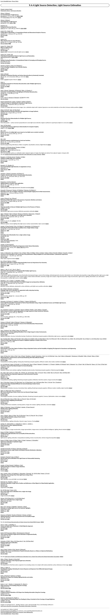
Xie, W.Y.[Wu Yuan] (5, 490)
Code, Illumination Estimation (8, 240)
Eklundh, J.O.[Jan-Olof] (14, 559)
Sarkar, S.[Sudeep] (16, 101)
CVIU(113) (3, 216)
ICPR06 (2, 208)
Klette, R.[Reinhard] (5, 575)
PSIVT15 (3, 451)
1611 (8, 444)
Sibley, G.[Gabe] (22, 440)
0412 (8, 178)
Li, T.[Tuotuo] (52, 364)
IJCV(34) (3, 42)
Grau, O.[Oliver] (15, 457)
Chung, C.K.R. (13, 490)
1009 (8, 537)
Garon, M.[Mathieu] (16, 407)
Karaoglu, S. (3, 280)
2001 (8, 297)
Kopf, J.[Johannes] (71, 364)
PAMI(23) (3, 104)
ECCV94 (2, 61)
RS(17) (2, 341)
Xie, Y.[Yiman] (22, 372)
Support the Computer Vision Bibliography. (22, 612)
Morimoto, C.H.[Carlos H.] (7, 301)
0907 (8, 218)
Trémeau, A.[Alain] (26, 515)
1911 (6, 436)
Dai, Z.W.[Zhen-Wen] (28, 541)
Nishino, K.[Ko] (11, 549)
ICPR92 (2, 587)
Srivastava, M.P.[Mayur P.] (17, 173)
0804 (8, 194)
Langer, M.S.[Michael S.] (16, 65)
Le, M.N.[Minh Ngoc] (20, 498)
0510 (6, 553)
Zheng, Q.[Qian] (12, 415)
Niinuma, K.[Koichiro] (23, 214)
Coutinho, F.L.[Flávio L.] (19, 301)
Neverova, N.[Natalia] (6, 515)
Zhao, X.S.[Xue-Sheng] (40, 338)
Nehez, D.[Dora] (49, 253)
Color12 (2, 517)
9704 (6, 35)
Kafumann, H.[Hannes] (13, 289)
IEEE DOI (3, 50)
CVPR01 (2, 562)
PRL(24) (2, 133)
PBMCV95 (3, 57)
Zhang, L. (3, 269)
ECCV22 (2, 410)
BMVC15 (3, 459)
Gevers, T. (12, 280)
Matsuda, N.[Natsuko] (13, 97)
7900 (14, 23)
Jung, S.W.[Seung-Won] (38, 382)
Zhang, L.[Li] (95, 364)
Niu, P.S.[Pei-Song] (21, 415)
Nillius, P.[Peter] (4, 559)
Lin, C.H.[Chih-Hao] (50, 356)
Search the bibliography (6, 612)
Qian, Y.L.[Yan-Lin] (21, 399)
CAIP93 (2, 578)
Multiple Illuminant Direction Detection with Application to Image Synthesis (23, 154)
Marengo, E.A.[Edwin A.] (30, 190)
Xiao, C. (18, 269)
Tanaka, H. (11, 584)
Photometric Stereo (5, 10)
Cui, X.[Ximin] (31, 338)
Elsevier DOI (3, 135)
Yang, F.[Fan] (24, 338)
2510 (6, 351)
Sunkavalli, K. (19, 424)
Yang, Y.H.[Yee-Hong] (15, 110)
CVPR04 (14, 221)
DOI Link (3, 35)
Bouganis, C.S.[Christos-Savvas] (8, 147)
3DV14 (2, 468)
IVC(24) (2, 184)
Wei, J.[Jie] (3, 130)
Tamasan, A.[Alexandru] (26, 322)
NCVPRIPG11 (4, 527)
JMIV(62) (3, 304)
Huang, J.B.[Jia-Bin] (15, 364)
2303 (8, 314)
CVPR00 (2, 120)
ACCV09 (2, 544)
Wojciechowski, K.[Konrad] (23, 533)
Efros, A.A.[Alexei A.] (19, 226)
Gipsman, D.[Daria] (5, 65)
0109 (6, 114)
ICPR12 (2, 509)
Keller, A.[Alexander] (66, 356)
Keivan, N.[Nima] (13, 440)
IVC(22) (2, 176)
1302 (8, 511)
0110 (6, 106)
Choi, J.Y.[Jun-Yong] (5, 382)
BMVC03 (3, 168)
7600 (21, 16)
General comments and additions (9, 611)
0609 (6, 209)
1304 (6, 502)
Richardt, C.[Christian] (43, 364)
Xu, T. (7, 584)
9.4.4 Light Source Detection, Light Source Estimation (55, 5)
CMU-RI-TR (3, 247)
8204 (25, 28)
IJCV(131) (3, 312)
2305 (8, 318)
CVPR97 (2, 49)
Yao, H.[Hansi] (86, 338)
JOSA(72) (3, 28)
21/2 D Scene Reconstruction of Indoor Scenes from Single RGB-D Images (22, 522)
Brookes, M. (11, 165)
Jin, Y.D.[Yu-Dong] (30, 372)
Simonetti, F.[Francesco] (6, 190)
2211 (8, 411)
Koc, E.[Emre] (4, 261)
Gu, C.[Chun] (79, 364)
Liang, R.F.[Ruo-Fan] (5, 356)
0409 (9, 169)
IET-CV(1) (3, 160)
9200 (9, 588)
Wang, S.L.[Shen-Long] (6, 390)
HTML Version (4, 169)
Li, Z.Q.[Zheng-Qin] (24, 364)
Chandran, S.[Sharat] (6, 173)
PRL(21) (2, 76)
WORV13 (3, 493)
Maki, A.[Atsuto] (5, 74)
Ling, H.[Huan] (21, 356)
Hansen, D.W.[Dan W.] (30, 301)
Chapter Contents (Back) (6, 9)
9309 (8, 580)
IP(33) (2, 333)
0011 (27, 76)
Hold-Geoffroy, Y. (11, 424)
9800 (13, 128)
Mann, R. (7, 567)
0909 (8, 239)
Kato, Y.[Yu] (3, 506)
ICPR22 (2, 401)
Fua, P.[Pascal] (13, 198)
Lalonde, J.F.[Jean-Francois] (7, 244)
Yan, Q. (7, 269)
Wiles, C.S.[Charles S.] (27, 90)
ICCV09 (2, 236)
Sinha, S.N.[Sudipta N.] (13, 473)
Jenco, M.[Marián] (5, 347)
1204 (8, 230)
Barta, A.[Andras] (40, 253)
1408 (8, 265)
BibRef (18, 16)
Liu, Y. (8, 280)
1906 (8, 293)
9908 (9, 43)
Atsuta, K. (25, 584)
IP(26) (2, 272)
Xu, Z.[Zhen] (15, 372)
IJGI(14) (2, 350)
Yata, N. (16, 482)
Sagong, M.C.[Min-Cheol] (16, 382)
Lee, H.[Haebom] (5, 309)
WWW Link (3, 194)
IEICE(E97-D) (4, 264)
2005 (8, 305)
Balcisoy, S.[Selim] (12, 261)
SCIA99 (6, 79)
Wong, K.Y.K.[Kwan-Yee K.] (17, 541)
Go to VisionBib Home (6, 1)
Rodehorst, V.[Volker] (16, 575)
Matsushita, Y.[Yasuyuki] (25, 473)
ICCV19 (2, 426)
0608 (8, 186)
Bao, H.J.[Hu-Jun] (55, 372)
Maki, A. (3, 82)
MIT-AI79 (3, 23)
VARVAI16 (3, 443)
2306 (6, 326)
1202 (8, 249)
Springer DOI (4, 63)
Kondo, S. (3, 584)
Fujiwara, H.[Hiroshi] (6, 322)
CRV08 (2, 68)
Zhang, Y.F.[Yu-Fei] (5, 110)
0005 (6, 121)
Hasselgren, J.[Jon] (40, 356)
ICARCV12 (3, 501)
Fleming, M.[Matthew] (18, 190)
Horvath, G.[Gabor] (67, 253)
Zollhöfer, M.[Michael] (60, 364)
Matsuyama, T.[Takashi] (34, 214)
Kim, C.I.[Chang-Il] (16, 390)
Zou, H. (14, 269)
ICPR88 (2, 600)
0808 (8, 202)
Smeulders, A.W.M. (19, 280)
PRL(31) (2, 142)
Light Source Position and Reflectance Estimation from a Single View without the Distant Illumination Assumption (32, 556)
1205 (6, 529)
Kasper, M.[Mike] (5, 432)
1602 (8, 453)
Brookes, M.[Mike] (20, 147)
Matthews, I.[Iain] (18, 465)
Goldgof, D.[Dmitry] (26, 101)
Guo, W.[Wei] (103, 338)
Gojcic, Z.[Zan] (14, 356)
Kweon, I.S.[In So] (45, 473)
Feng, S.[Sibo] (13, 399)
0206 (6, 94)
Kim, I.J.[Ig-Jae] (48, 382)
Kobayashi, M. (4, 482)
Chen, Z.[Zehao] (4, 415)
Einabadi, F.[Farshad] (6, 457)
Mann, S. (3, 567)
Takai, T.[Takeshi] (5, 214)
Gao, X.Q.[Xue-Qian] (5, 338)
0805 (6, 70)
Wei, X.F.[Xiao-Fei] (86, 364)
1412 (6, 486)
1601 (6, 461)
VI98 (2, 128)
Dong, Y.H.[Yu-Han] (31, 399)
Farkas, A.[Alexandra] (6, 253)
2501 (6, 334)
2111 (6, 419)
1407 (6, 257)
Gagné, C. (24, 424)
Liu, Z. (10, 269)
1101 (21, 247)
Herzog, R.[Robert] (25, 309)
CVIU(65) (3, 34)
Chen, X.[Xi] (9, 372)
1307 (6, 494)
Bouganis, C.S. (4, 165)
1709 (6, 285)
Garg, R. (2, 524)
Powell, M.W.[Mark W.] (6, 101)
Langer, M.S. (4, 31)
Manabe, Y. (10, 482)
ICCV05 (2, 552)
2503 (6, 343)
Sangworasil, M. (10, 598)
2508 (6, 360)
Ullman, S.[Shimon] (5, 13)
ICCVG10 (3, 535)
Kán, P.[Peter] (4, 289)
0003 (8, 86)
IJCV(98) (3, 229)
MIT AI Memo (6, 17)
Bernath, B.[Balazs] (58, 253)
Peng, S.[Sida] (47, 372)
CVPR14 (2, 476)
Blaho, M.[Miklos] (31, 253)
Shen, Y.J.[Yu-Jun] (39, 372)
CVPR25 (2, 359)
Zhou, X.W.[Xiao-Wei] (65, 372)
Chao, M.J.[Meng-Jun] (51, 338)
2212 (6, 403)
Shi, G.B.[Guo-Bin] (78, 338)
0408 (6, 222)
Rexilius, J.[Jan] (33, 309)
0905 (6, 161)
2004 (6, 428)
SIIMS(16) (3, 325)
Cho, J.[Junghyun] (57, 382)
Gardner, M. (3, 424)
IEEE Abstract (4, 151)
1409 (6, 477)
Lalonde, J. (30, 424)
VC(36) (10, 296)
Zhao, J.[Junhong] (5, 330)
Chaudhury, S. (12, 524)
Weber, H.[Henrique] (5, 407)
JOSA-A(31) (3, 255)
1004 (8, 143)
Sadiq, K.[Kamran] (15, 322)
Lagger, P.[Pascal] (5, 198)
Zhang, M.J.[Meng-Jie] (21, 330)
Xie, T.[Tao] (3, 372)
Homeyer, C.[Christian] (14, 309)
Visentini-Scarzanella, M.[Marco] (8, 448)
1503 (6, 469)
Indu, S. (7, 524)
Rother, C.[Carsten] (42, 309)
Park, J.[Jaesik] (4, 473)
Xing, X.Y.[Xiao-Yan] (5, 399)
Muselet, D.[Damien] (17, 515)
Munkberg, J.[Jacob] (30, 356)
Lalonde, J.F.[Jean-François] (27, 407)
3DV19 (2, 435)
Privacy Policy (15, 1)
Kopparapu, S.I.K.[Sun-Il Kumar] (8, 182)
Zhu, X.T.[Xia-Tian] (102, 364)
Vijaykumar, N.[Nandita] (77, 356)
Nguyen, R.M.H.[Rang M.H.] (7, 498)
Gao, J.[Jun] (58, 356)
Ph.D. (24, 247)
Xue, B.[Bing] (13, 330)
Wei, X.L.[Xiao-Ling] (62, 338)
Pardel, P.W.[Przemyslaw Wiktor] (8, 533)
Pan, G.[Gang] (39, 415)
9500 (16, 57)
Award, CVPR (4, 52)
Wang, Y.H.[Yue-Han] (16, 338)
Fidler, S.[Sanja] (87, 356)
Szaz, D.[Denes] (15, 253)
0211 (8, 135)
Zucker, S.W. (10, 31)
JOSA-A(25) (3, 193)
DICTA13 (3, 484)
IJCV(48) (3, 93)
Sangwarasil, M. (18, 584)
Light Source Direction (15, 10)
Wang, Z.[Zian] (95, 356)
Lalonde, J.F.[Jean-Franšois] (7, 226)
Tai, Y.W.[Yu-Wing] (36, 473)
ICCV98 (21, 97)
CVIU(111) (3, 201)
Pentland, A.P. (4, 25)
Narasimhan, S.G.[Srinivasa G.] (32, 226)
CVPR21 (2, 418)
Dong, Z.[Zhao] (33, 364)
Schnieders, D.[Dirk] (5, 541)
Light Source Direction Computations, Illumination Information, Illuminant (19, 606)
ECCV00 (2, 85)
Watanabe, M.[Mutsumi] (15, 90)
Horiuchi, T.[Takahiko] (12, 506)
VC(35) (2, 291)
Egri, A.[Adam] (22, 253)
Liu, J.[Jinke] (70, 338)
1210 (8, 519)
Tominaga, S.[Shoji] (22, 506)
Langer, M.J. (3, 46)
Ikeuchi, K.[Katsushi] (20, 549)
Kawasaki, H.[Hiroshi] (22, 448)
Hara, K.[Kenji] (4, 549)
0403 (9, 151)
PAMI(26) (3, 150)
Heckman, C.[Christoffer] (15, 432)
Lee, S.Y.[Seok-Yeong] (28, 382)
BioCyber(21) (4, 16)
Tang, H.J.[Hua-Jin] (30, 415)
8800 (9, 602)
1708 (6, 273)
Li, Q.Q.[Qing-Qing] (94, 338)
